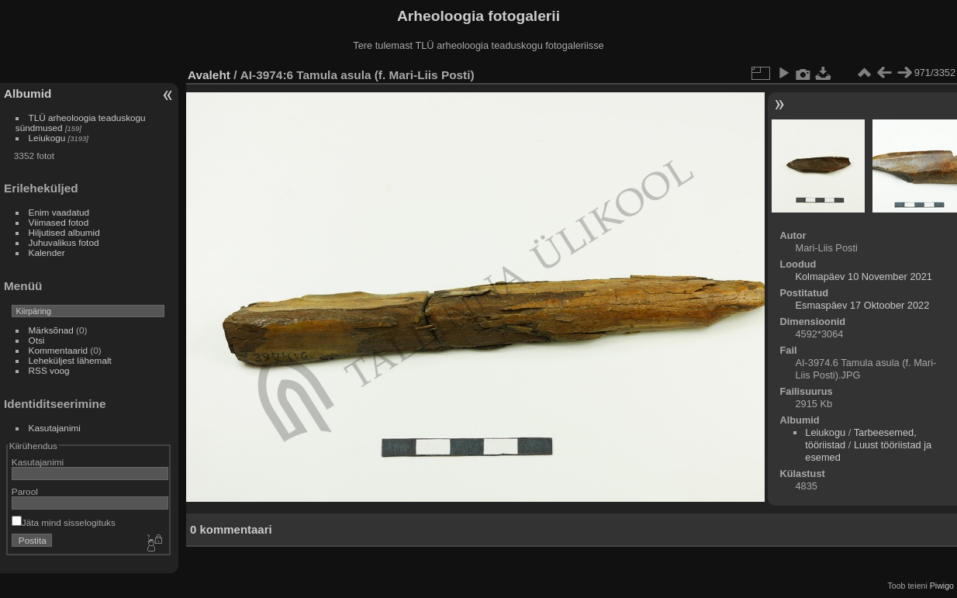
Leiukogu (47, 138)
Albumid (27, 93)
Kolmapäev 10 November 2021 (863, 276)
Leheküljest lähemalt (70, 360)
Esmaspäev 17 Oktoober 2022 (862, 305)
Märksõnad (51, 330)
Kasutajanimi (55, 428)
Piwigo (942, 585)
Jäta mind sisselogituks (64, 522)
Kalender (47, 252)
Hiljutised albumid (64, 232)
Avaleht (209, 74)
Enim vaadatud (59, 212)
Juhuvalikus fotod (64, 242)
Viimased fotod (59, 222)
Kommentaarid (58, 350)
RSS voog (49, 370)
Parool (25, 491)
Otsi (37, 340)
